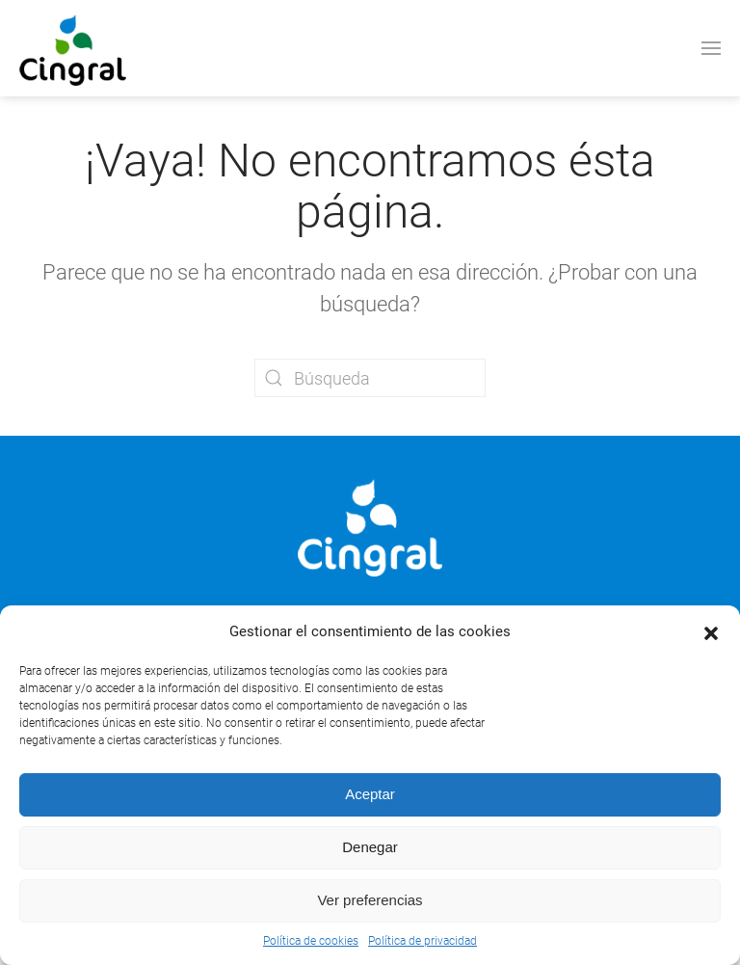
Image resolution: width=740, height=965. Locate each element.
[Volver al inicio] (72, 48)
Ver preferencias (369, 900)
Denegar (370, 847)
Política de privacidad (422, 941)
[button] (711, 631)
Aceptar (370, 794)
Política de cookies (310, 941)
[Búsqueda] (370, 378)
